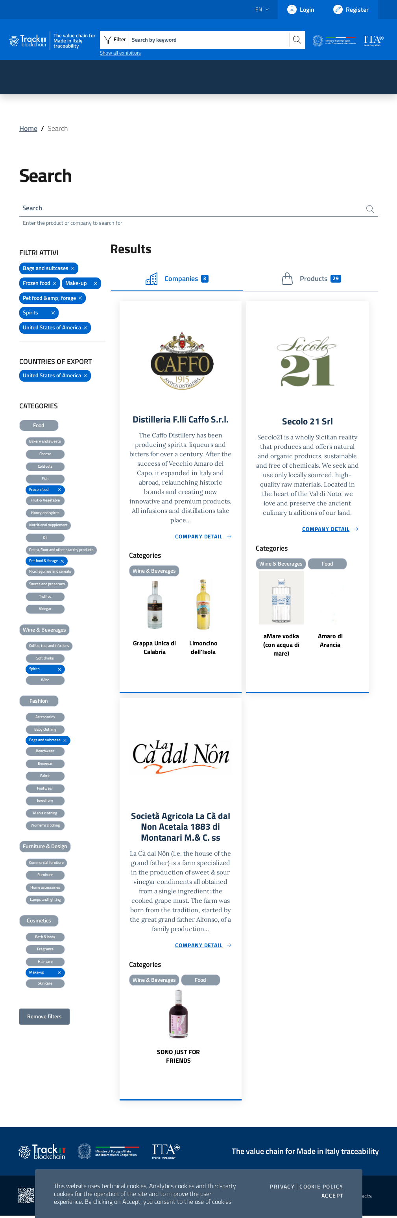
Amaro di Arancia (330, 641)
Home (28, 128)
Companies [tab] (177, 279)
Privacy (282, 1186)
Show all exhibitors (120, 53)
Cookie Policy (321, 1186)
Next (365, 616)
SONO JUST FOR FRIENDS (178, 1059)
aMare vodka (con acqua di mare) (281, 645)
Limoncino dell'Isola (203, 649)
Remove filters (44, 1017)
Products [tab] (311, 279)
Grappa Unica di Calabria (154, 649)
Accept (332, 1195)
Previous (250, 616)
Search (33, 208)
